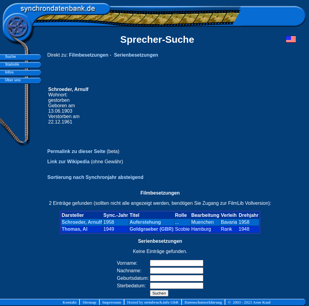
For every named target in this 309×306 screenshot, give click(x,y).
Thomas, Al (75, 229)
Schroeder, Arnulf (82, 222)
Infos (8, 72)
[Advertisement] (181, 106)
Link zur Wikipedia (68, 161)
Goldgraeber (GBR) (151, 229)
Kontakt (69, 302)
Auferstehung (145, 222)
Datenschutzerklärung (203, 302)
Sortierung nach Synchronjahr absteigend (95, 177)
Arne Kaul (261, 302)
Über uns (12, 80)
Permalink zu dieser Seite (76, 151)
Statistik (11, 64)
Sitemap (89, 302)
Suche (9, 57)
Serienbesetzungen (136, 55)
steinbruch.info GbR (161, 302)
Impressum (111, 302)
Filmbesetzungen (88, 55)
